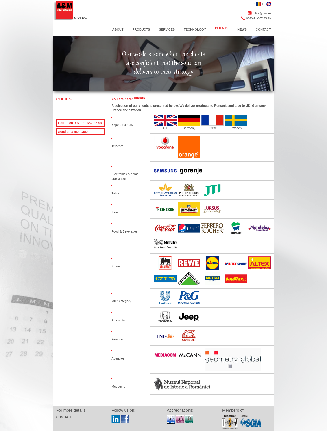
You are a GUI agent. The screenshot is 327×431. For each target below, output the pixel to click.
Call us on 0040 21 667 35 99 (80, 123)
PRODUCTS (141, 29)
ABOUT (118, 29)
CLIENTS (221, 28)
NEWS (242, 29)
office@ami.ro (262, 13)
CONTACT (263, 29)
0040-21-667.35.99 (258, 18)
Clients (139, 98)
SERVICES (167, 29)
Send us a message (73, 131)
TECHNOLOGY (195, 29)
